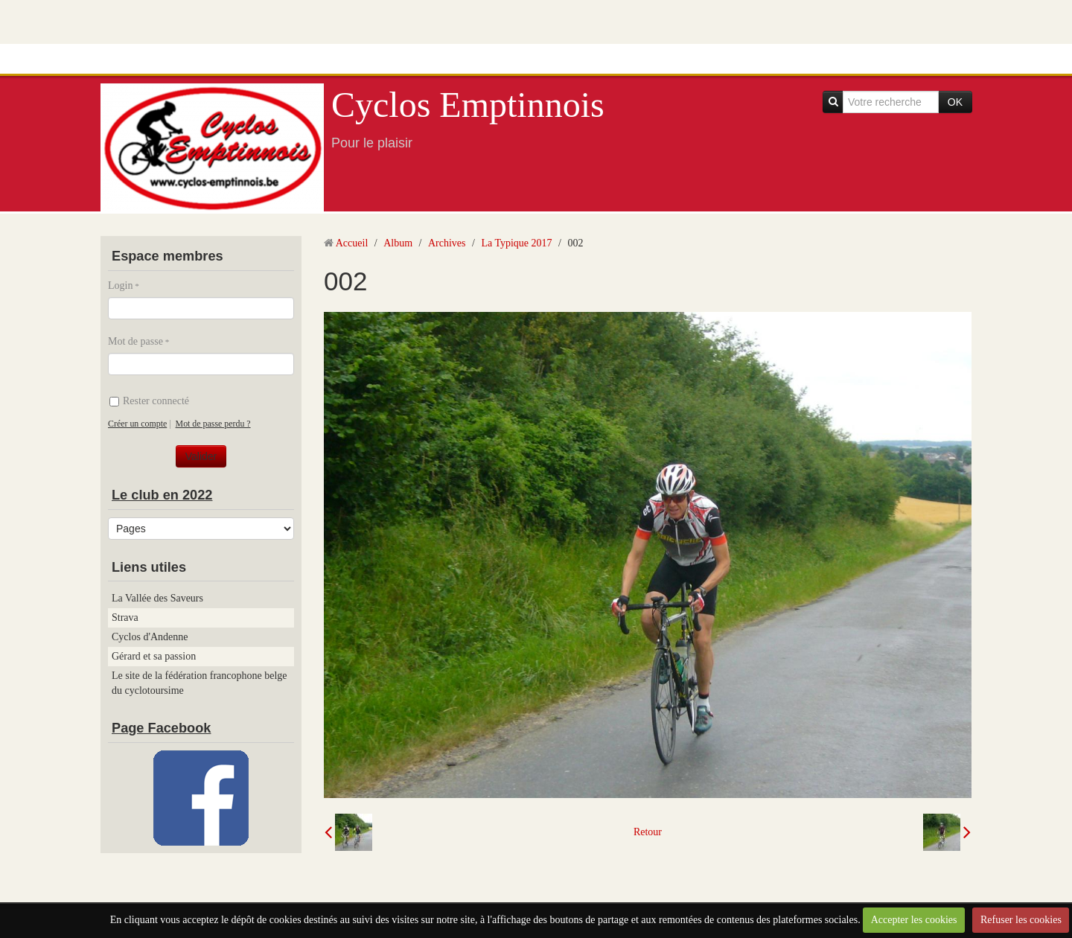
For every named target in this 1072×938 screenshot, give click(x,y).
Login (120, 285)
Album (397, 243)
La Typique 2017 (516, 243)
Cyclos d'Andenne (150, 636)
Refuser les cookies (1021, 919)
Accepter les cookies (914, 919)
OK (955, 102)
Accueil (352, 243)
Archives (447, 243)
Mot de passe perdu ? (213, 423)
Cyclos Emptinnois (467, 104)
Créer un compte (137, 423)
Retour (648, 832)
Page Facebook (161, 728)
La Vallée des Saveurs (157, 598)
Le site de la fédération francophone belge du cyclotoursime (199, 683)
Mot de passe (135, 341)
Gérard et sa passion (154, 656)
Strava (125, 617)
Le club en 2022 (162, 495)
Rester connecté (149, 400)
